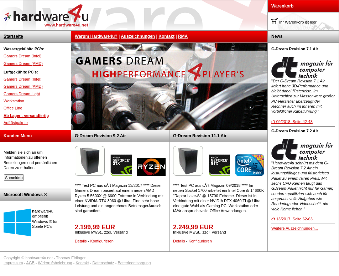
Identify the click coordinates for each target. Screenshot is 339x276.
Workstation (14, 101)
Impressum (13, 263)
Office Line (13, 108)
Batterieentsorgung (134, 263)
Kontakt (166, 36)
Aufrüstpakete (16, 123)
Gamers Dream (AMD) (23, 63)
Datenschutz (103, 263)
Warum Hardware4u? (96, 36)
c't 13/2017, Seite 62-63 (292, 219)
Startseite (13, 36)
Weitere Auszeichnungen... (294, 228)
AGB (30, 263)
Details (81, 241)
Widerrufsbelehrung (55, 263)
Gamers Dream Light (22, 94)
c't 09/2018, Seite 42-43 (292, 121)
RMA (183, 36)
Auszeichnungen (138, 36)
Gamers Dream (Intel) (22, 56)
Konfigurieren (101, 241)
